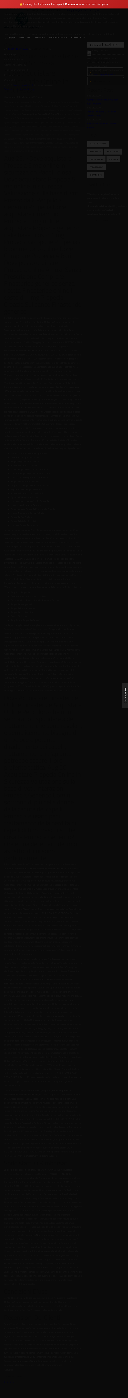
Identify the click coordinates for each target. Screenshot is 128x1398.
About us (24, 37)
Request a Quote (13, 59)
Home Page (10, 54)
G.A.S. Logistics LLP (23, 85)
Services (39, 37)
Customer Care (12, 75)
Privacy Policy (27, 89)
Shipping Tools (58, 37)
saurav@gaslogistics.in (105, 74)
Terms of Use (11, 89)
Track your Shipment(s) (16, 69)
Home (11, 37)
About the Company (15, 64)
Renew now (71, 4)
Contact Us (78, 37)
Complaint (9, 80)
